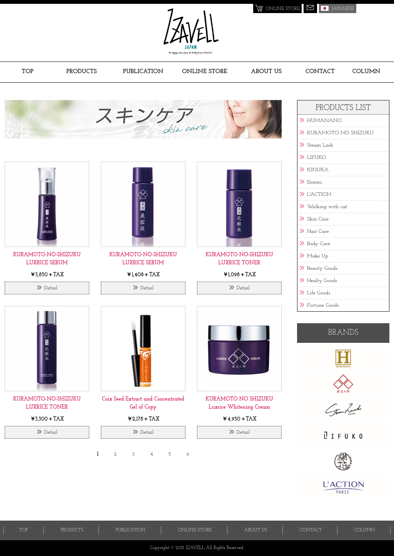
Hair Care (318, 231)
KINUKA (318, 170)
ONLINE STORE (204, 71)
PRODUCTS (82, 71)
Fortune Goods (323, 305)
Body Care (318, 244)
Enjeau (314, 182)
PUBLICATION (143, 71)
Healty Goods (322, 281)
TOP (28, 71)
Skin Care (318, 219)
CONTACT (320, 71)
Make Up (317, 256)
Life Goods (318, 293)
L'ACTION (319, 194)
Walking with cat (327, 207)
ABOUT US (266, 71)
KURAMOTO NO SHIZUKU (340, 133)
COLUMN (366, 71)
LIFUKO (316, 157)
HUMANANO (324, 121)
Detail (50, 288)
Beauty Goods (322, 268)
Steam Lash (320, 145)
